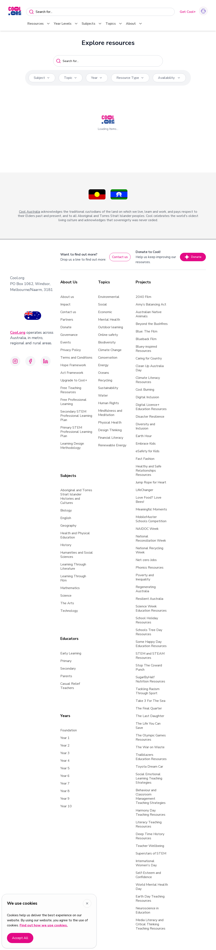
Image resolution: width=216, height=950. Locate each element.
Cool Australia (29, 211)
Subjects (92, 23)
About (134, 23)
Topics (114, 23)
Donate (192, 257)
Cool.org (17, 332)
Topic (70, 77)
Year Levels (66, 23)
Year (97, 77)
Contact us (120, 257)
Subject (42, 77)
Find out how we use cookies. (44, 925)
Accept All (20, 938)
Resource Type (130, 77)
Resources (38, 23)
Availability (169, 77)
